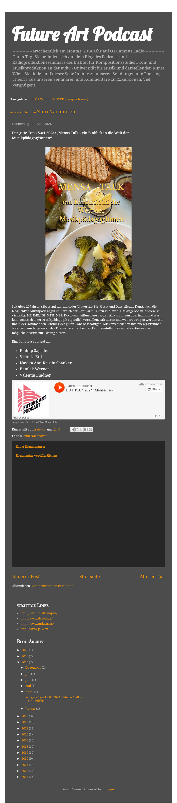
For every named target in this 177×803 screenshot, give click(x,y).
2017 (25, 752)
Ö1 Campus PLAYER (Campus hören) (61, 99)
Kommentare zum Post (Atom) (53, 586)
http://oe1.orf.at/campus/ (39, 613)
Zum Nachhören (56, 112)
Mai (28, 686)
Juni (28, 680)
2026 (25, 650)
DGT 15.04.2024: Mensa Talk (41, 422)
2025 (25, 656)
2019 (25, 740)
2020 (25, 734)
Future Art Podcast (82, 34)
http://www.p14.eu (34, 629)
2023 (25, 716)
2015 (25, 765)
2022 (25, 722)
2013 (25, 777)
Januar (30, 708)
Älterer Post (152, 576)
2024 (25, 662)
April (29, 692)
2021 (25, 728)
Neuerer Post (26, 576)
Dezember (33, 667)
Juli (28, 674)
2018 (25, 746)
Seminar (30, 112)
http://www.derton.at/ (37, 618)
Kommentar (17, 112)
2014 (25, 771)
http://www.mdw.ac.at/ (37, 623)
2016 (25, 758)
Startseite (89, 576)
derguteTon (18, 422)
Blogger (108, 789)
